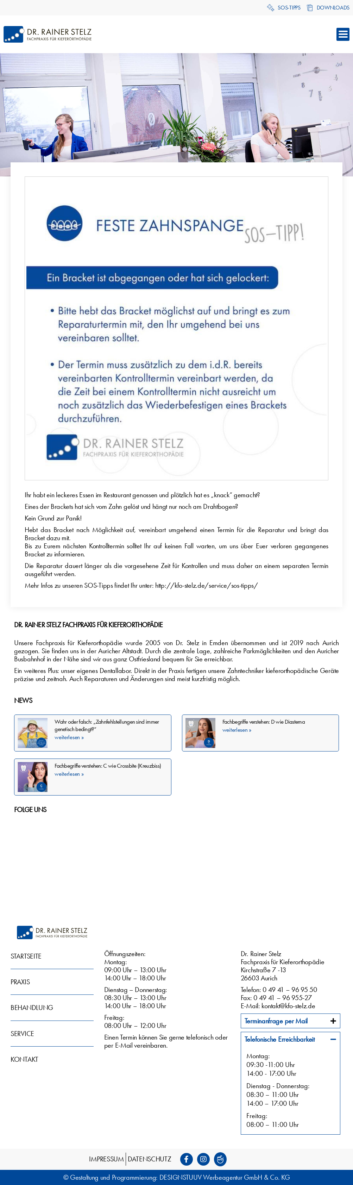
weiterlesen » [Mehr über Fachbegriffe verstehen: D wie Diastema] (236, 730)
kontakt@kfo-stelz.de (288, 1005)
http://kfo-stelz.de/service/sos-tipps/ (206, 585)
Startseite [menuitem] (26, 956)
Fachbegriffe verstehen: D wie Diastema (263, 721)
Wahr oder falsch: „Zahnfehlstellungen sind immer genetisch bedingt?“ (107, 725)
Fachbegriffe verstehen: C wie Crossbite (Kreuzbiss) (108, 765)
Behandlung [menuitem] (32, 1007)
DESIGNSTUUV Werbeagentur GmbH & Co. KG (224, 1177)
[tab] (290, 1021)
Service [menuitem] (22, 1033)
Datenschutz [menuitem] (149, 1159)
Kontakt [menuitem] (24, 1059)
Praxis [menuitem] (20, 981)
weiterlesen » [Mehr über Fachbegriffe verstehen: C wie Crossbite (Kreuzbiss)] (69, 774)
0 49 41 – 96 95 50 (290, 989)
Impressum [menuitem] (106, 1159)
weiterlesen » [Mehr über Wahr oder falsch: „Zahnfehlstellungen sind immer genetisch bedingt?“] (69, 737)
